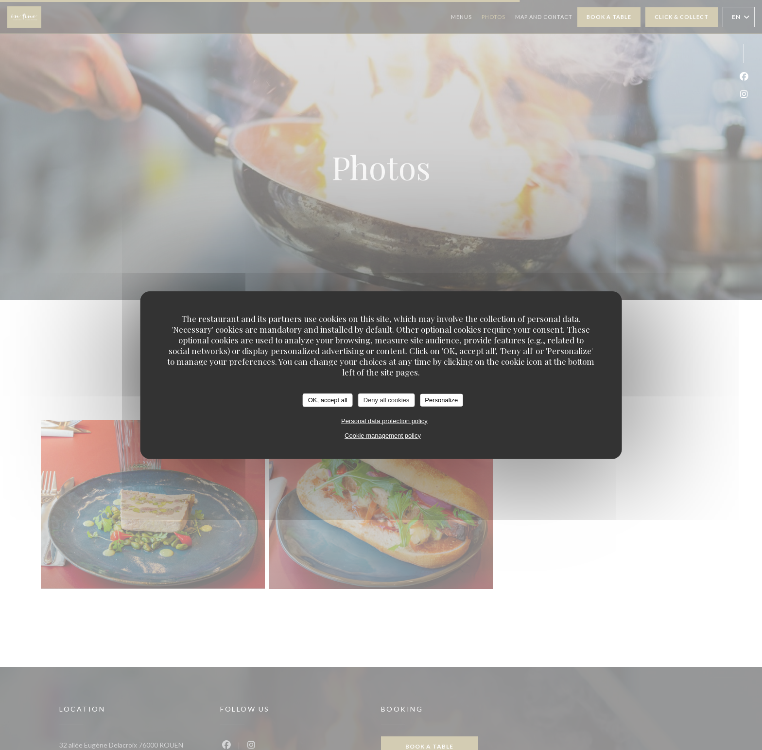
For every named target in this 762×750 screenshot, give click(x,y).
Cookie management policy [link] (383, 435)
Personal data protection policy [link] (384, 420)
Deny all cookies (387, 400)
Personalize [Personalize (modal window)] (441, 400)
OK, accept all (327, 400)
